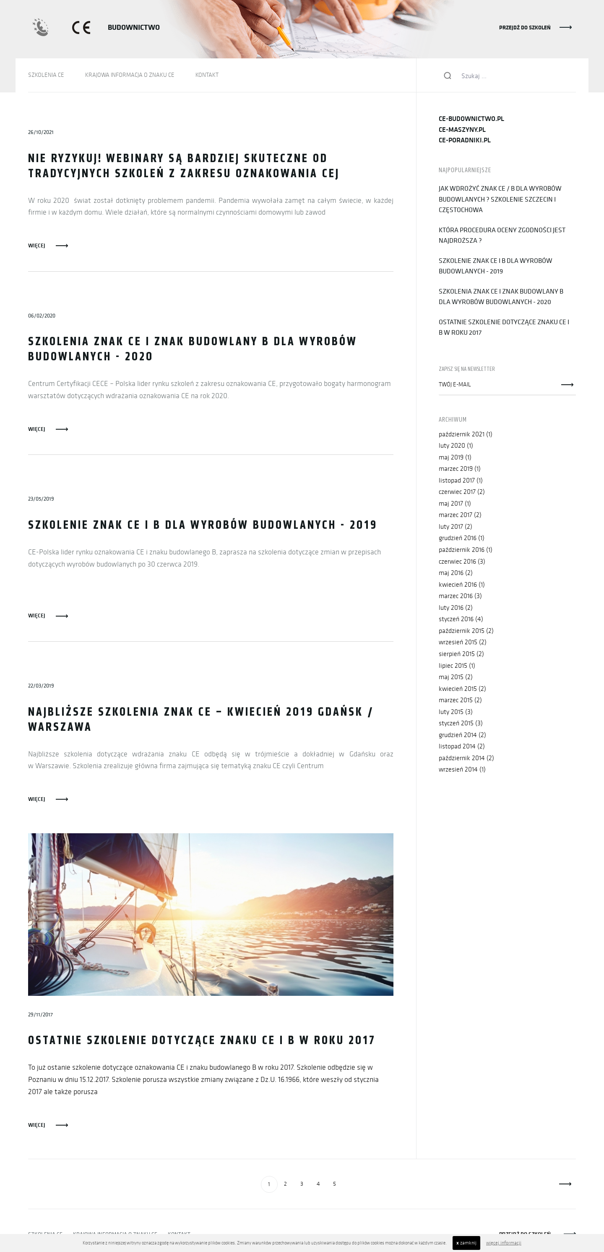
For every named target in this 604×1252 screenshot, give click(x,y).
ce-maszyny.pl (462, 129)
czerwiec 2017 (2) (462, 492)
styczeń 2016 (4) (461, 620)
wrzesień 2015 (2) (463, 643)
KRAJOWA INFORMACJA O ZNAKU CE (129, 75)
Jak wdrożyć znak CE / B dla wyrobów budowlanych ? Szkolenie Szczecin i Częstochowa (500, 199)
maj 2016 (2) (456, 573)
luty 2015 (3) (456, 712)
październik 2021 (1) (465, 434)
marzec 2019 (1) (460, 469)
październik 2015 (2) (466, 631)
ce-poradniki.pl (465, 140)
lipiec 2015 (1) (457, 666)
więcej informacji (503, 1243)
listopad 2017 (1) (461, 480)
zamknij (466, 1242)
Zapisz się (567, 385)
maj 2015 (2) (456, 678)
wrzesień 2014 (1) (462, 770)
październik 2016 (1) (465, 550)
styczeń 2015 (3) (461, 724)
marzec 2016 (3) (460, 596)
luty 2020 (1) (456, 446)
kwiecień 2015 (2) (462, 689)
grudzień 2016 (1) (461, 538)
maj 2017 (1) (455, 504)
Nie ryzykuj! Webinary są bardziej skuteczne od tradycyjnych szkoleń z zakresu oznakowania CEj (184, 166)
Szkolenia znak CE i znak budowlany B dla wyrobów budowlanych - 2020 (192, 350)
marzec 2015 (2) (460, 701)
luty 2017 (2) (455, 527)
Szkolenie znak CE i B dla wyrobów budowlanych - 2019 (203, 526)
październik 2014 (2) (466, 759)
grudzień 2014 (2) (462, 736)
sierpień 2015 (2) (461, 654)
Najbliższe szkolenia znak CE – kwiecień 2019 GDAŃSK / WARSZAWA (201, 720)
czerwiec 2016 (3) (462, 562)
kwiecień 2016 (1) (462, 585)
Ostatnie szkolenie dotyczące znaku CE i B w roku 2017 (202, 1041)
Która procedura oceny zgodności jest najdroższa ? (502, 235)
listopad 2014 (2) (462, 747)
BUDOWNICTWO (134, 27)
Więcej (36, 245)
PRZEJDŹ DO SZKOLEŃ (525, 27)
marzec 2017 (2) (460, 515)
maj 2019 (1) (455, 457)
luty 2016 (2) (456, 608)
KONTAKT (207, 75)
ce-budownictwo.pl (471, 118)
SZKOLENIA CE (46, 75)
